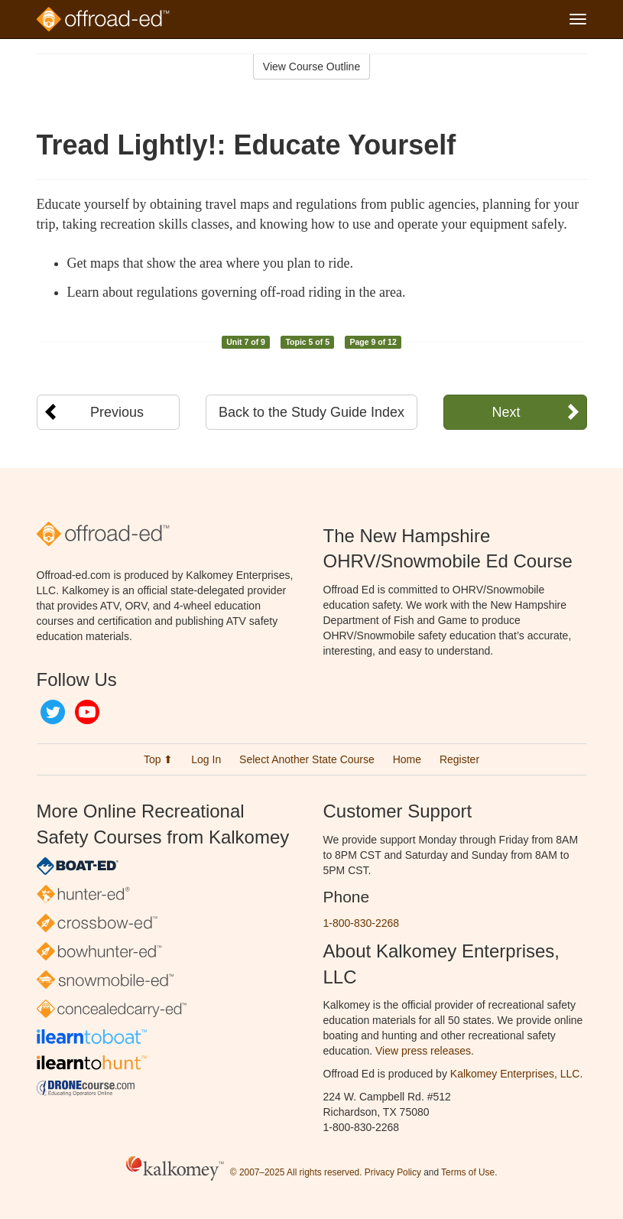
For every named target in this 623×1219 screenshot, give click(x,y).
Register (459, 759)
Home (407, 759)
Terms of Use (468, 1173)
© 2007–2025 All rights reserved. (296, 1173)
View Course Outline (311, 66)
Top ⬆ (158, 759)
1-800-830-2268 (361, 923)
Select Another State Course (307, 759)
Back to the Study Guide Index (311, 412)
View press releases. (424, 1051)
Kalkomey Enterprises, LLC (515, 1074)
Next (506, 412)
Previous (117, 412)
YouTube (87, 712)
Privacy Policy (393, 1173)
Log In (206, 759)
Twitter (53, 712)
